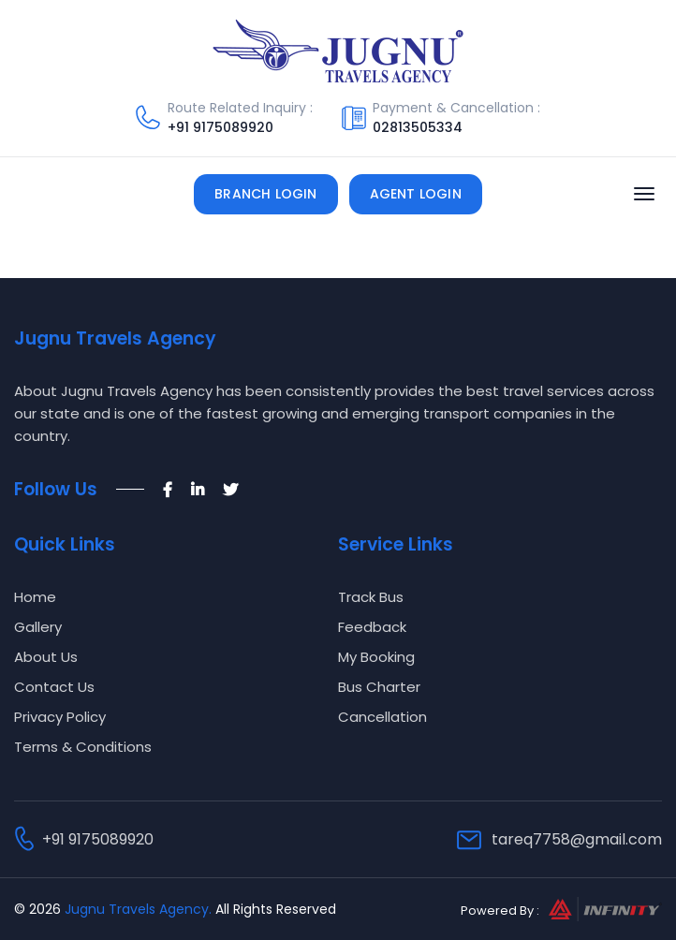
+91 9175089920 (220, 127)
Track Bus (371, 597)
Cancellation (382, 717)
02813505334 (418, 127)
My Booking (376, 657)
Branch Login (265, 193)
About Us (46, 657)
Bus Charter (379, 687)
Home (35, 597)
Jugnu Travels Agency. (138, 909)
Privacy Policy (60, 717)
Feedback (372, 627)
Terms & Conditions (83, 746)
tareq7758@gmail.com (577, 839)
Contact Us (54, 687)
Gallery (38, 627)
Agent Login (416, 193)
